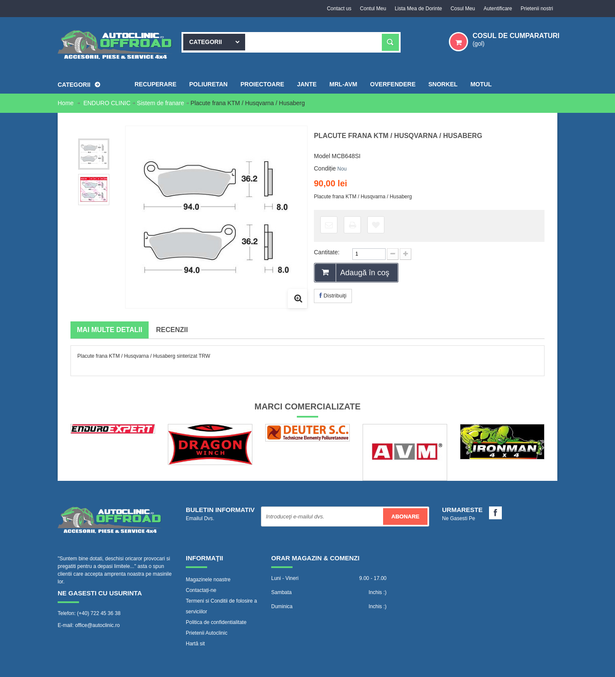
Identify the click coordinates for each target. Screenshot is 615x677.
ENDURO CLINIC (106, 103)
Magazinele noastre (208, 580)
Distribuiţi (332, 295)
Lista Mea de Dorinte (418, 9)
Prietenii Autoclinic (206, 633)
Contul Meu (373, 9)
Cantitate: (327, 252)
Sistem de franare (160, 103)
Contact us (339, 9)
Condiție (325, 168)
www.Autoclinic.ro (135, 666)
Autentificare (497, 9)
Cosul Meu (463, 9)
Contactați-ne (201, 590)
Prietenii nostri (537, 9)
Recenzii (172, 329)
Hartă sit (195, 644)
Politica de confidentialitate (216, 622)
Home (66, 103)
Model (322, 156)
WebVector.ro (262, 666)
